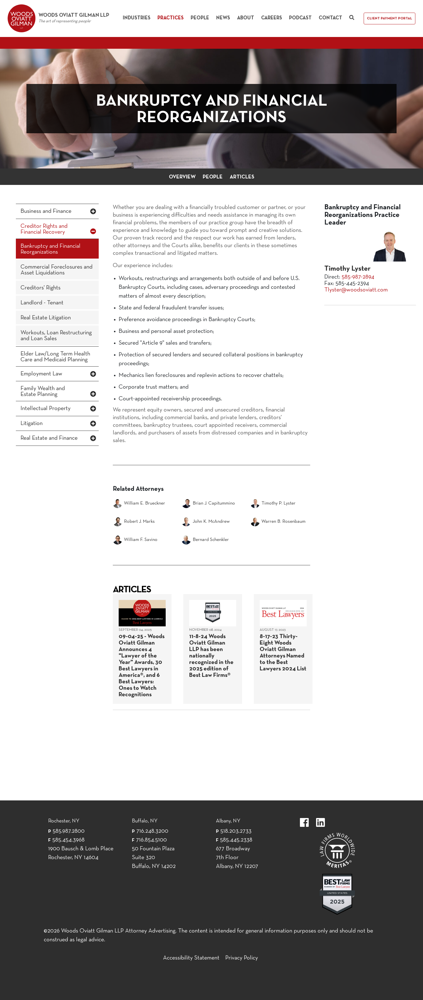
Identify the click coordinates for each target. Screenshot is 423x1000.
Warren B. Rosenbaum (278, 521)
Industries (136, 18)
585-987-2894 (358, 277)
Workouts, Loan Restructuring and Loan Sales (56, 335)
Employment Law (41, 374)
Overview (182, 177)
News (223, 18)
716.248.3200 (152, 831)
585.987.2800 (69, 831)
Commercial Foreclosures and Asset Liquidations (57, 270)
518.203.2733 (235, 831)
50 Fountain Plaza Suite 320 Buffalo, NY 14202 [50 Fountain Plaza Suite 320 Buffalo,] (154, 857)
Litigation (32, 423)
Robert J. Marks (134, 521)
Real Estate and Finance (49, 438)
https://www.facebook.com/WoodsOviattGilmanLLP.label (304, 822)
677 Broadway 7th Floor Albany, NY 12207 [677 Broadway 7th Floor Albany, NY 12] (237, 857)
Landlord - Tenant (42, 303)
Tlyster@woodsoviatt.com (356, 290)
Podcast (300, 18)
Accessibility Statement (191, 958)
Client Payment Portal (389, 18)
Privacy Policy (241, 958)
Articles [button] (242, 177)
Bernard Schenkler (205, 539)
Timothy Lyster (347, 269)
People (200, 18)
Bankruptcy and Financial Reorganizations (50, 249)
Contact (330, 18)
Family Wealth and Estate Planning (43, 391)
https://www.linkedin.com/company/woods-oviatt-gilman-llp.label (320, 822)
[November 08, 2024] (212, 649)
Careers (271, 18)
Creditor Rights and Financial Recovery (44, 229)
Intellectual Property (45, 408)
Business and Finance (46, 211)
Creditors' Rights (41, 288)
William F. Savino (135, 539)
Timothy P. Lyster (273, 503)
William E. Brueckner (139, 503)
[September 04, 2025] (142, 649)
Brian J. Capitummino (208, 503)
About (245, 18)
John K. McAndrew (206, 521)
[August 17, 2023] (283, 649)
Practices (170, 18)
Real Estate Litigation (46, 318)
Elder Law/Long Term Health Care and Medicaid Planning (55, 356)
